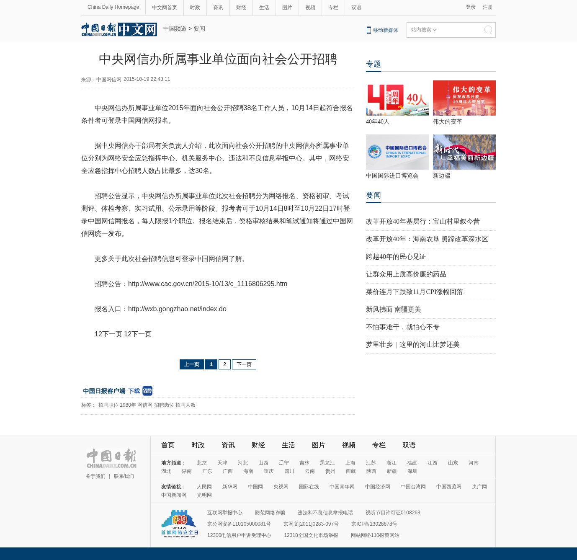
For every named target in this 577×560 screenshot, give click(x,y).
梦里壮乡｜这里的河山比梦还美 (413, 344)
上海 (350, 463)
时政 (195, 7)
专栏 (333, 7)
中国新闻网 (173, 495)
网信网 (144, 405)
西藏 (351, 471)
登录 (471, 7)
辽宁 (284, 463)
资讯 (218, 7)
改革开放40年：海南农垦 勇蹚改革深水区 (427, 239)
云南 (310, 471)
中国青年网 (342, 487)
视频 (310, 7)
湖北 (166, 471)
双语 (356, 7)
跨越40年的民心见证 (396, 256)
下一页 (244, 364)
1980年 (128, 405)
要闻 (199, 28)
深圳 (412, 471)
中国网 (255, 487)
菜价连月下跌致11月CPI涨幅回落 (414, 291)
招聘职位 (108, 405)
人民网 (204, 487)
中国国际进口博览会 (392, 176)
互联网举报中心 (224, 513)
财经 (241, 7)
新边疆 (442, 176)
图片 (287, 7)
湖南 (187, 471)
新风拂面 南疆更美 (393, 309)
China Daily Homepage (113, 7)
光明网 (204, 495)
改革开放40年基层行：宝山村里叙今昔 (423, 221)
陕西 (371, 471)
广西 (228, 471)
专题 (373, 64)
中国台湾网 (413, 487)
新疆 (392, 471)
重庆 (269, 471)
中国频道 (175, 28)
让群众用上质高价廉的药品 (406, 274)
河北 (243, 463)
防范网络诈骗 (270, 513)
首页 (168, 445)
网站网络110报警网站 (375, 535)
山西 (263, 463)
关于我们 (95, 476)
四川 (289, 471)
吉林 (304, 463)
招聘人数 (185, 405)
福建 (412, 463)
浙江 (391, 463)
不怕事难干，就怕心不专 (403, 326)
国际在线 (309, 487)
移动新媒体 (385, 30)
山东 (453, 463)
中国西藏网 (448, 487)
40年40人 (377, 122)
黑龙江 (327, 463)
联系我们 (124, 476)
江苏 (371, 463)
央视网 (280, 487)
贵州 (330, 471)
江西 (433, 463)
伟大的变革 (447, 122)
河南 (474, 463)
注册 (488, 7)
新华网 (229, 487)
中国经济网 (377, 487)
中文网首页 (164, 7)
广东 (207, 471)
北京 (202, 463)
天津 (222, 463)
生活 (264, 7)
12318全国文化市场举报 (311, 535)
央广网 (479, 487)
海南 (248, 471)
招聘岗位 (164, 405)
